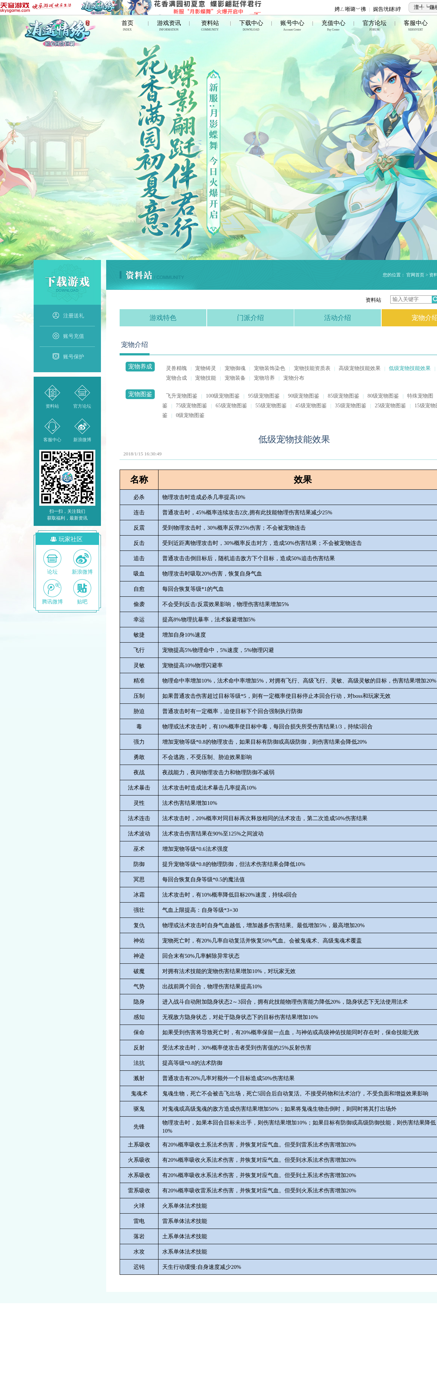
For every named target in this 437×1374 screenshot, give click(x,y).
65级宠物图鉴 (231, 405)
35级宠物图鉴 (350, 405)
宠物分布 (293, 378)
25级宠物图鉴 (390, 405)
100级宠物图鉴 (223, 396)
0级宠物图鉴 (190, 415)
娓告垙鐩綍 (387, 9)
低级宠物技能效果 (410, 368)
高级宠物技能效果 (360, 368)
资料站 (210, 26)
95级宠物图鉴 (264, 396)
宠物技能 (205, 378)
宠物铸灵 (205, 368)
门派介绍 (250, 317)
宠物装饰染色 (269, 368)
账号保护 (68, 357)
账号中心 (292, 26)
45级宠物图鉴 (311, 405)
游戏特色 (163, 317)
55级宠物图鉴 (271, 405)
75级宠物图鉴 (191, 405)
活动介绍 (337, 317)
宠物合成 (176, 378)
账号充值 (68, 336)
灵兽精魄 (176, 368)
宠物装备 (235, 378)
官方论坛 (374, 26)
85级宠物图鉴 (343, 396)
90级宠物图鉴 (303, 396)
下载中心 (251, 26)
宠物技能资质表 (312, 368)
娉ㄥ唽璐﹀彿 (350, 9)
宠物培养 (264, 378)
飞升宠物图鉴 (181, 396)
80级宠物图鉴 (383, 396)
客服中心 (415, 26)
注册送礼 (68, 316)
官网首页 (415, 274)
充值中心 (333, 26)
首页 (127, 26)
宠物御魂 (235, 368)
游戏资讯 (169, 26)
